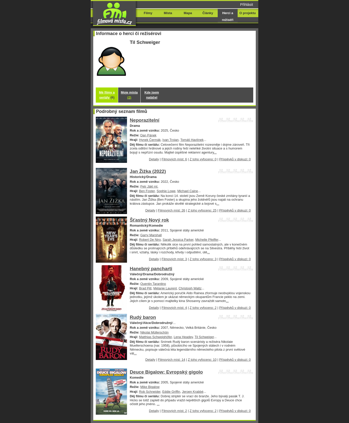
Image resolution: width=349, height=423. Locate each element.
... (215, 152)
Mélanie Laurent (165, 288)
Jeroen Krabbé (192, 392)
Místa (168, 13)
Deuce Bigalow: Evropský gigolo (166, 372)
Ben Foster (147, 191)
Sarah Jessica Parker (178, 239)
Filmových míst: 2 (174, 411)
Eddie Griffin (171, 392)
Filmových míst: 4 (174, 308)
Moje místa (129, 94)
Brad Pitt (145, 288)
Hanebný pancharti (151, 268)
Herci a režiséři (227, 16)
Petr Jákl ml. (149, 186)
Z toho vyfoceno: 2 (203, 308)
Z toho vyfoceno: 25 (202, 210)
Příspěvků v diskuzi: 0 (235, 159)
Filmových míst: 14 (171, 359)
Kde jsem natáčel (151, 94)
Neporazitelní (144, 120)
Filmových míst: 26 (171, 210)
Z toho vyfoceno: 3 (203, 259)
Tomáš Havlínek (192, 140)
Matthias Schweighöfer (155, 337)
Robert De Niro (150, 239)
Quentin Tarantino (153, 284)
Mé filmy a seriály (107, 94)
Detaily (154, 159)
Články (207, 13)
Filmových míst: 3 (174, 259)
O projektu (247, 13)
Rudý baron (143, 317)
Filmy (148, 13)
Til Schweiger (204, 337)
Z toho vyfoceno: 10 (202, 359)
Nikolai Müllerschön (154, 332)
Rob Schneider (150, 392)
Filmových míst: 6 (174, 159)
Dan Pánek (148, 135)
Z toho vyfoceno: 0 (203, 159)
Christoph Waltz (190, 288)
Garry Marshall (151, 235)
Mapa (188, 13)
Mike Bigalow (150, 387)
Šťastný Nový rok (149, 220)
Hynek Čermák (150, 140)
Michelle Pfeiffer (206, 239)
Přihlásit (246, 5)
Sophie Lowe (166, 191)
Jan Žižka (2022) (148, 171)
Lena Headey (183, 337)
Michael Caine (187, 191)
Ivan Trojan (171, 140)
